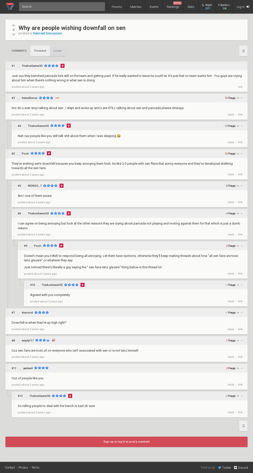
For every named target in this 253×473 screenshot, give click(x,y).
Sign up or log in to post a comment (126, 441)
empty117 (28, 340)
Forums (117, 7)
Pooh (25, 153)
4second (27, 312)
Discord (240, 468)
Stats (191, 7)
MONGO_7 (35, 185)
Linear (58, 50)
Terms (35, 467)
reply (231, 114)
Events (154, 7)
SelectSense (29, 98)
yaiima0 (28, 368)
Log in (243, 7)
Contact (10, 467)
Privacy (23, 467)
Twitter (224, 467)
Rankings (174, 5)
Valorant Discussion (47, 33)
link (240, 87)
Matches (136, 7)
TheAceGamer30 (32, 66)
